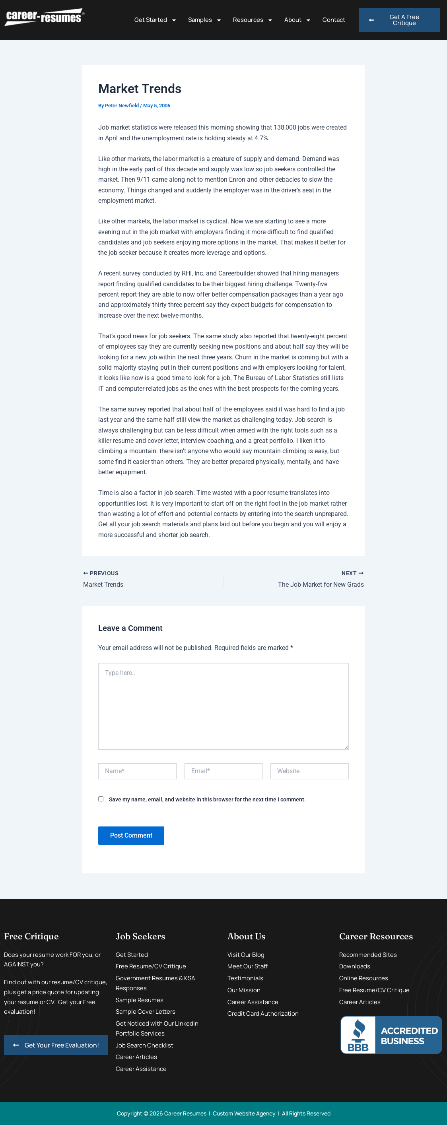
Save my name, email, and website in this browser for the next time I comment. (207, 799)
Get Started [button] (155, 20)
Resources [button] (253, 20)
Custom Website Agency (244, 1113)
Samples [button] (205, 20)
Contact (334, 20)
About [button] (297, 20)
